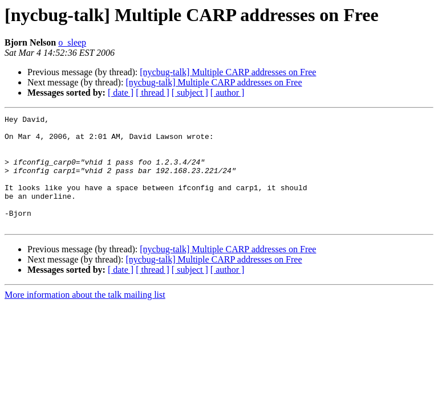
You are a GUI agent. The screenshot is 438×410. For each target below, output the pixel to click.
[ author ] (227, 92)
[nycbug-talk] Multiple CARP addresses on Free (228, 72)
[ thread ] (152, 92)
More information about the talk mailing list (85, 317)
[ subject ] (190, 92)
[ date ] (120, 92)
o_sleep (72, 42)
